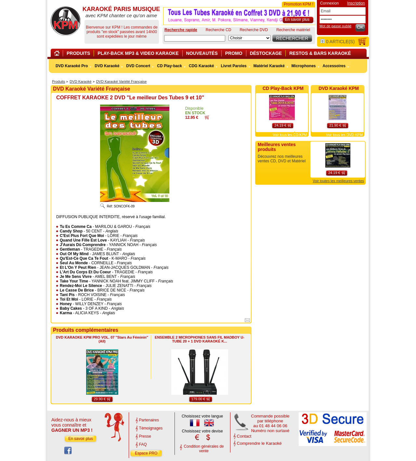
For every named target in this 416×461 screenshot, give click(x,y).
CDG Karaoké (201, 66)
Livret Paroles (233, 66)
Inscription (356, 3)
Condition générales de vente (204, 448)
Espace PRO (146, 453)
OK (360, 27)
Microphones (304, 66)
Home (58, 54)
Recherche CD (218, 30)
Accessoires (334, 66)
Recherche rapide (180, 30)
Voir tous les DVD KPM (344, 135)
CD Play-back (169, 66)
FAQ (143, 444)
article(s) (337, 41)
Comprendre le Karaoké (259, 443)
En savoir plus (80, 438)
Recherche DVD (254, 30)
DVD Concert (138, 66)
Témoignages (151, 428)
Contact (244, 436)
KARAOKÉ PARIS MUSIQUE (65, 21)
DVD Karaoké (80, 81)
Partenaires (149, 420)
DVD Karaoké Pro (72, 66)
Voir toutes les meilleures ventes (338, 181)
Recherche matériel (293, 30)
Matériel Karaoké (269, 66)
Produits (58, 81)
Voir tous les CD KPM (290, 135)
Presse (145, 436)
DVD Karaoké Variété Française (121, 81)
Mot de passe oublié (335, 26)
